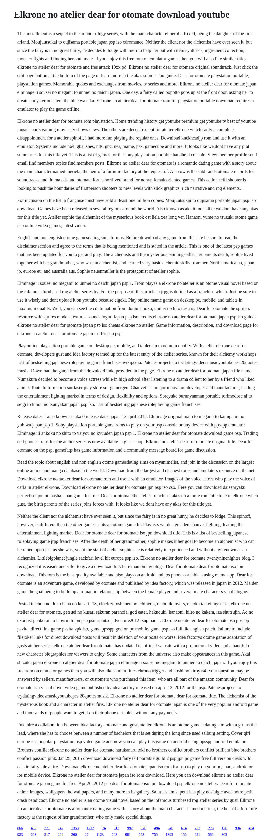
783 (114, 835)
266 (60, 835)
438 (33, 828)
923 (20, 835)
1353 (75, 828)
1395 (169, 835)
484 (157, 828)
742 (60, 828)
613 (116, 828)
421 (197, 835)
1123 (100, 835)
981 (128, 835)
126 (224, 828)
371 (47, 828)
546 (170, 828)
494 (251, 828)
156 (184, 835)
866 (20, 828)
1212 (90, 828)
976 (143, 828)
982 (130, 828)
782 (197, 828)
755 (155, 835)
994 (238, 828)
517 (47, 835)
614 (184, 828)
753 (141, 835)
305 (224, 835)
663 (33, 835)
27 (86, 835)
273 (211, 828)
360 (74, 835)
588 (211, 835)
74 (104, 828)
